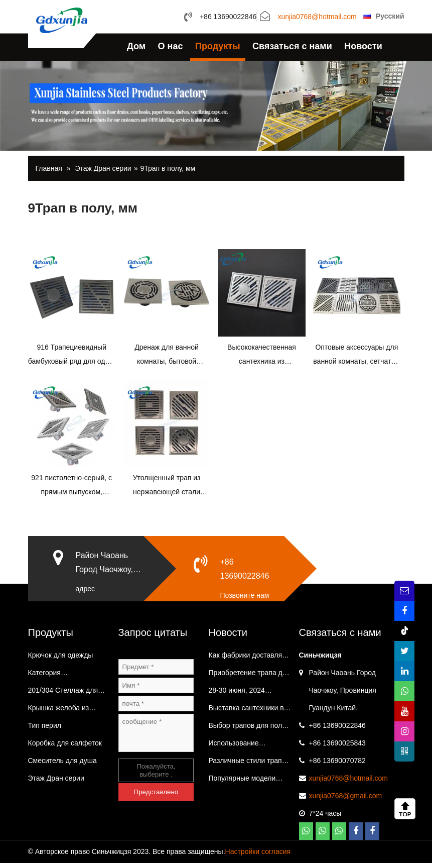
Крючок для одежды (60, 655)
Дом (136, 46)
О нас (170, 46)
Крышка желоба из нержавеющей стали (61, 710)
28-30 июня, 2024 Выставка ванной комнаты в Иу (237, 692)
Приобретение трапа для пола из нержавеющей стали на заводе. (250, 675)
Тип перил (44, 725)
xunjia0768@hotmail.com (316, 17)
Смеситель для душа (62, 761)
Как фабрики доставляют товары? (250, 657)
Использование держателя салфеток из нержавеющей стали (247, 745)
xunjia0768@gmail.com (345, 796)
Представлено (156, 792)
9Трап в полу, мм (167, 168)
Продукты (217, 46)
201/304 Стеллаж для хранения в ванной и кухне (63, 692)
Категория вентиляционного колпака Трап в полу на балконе (66, 675)
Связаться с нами (292, 46)
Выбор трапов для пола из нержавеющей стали (247, 727)
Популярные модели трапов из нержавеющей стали (249, 780)
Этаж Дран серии (103, 168)
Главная (49, 168)
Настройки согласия (258, 851)
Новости (363, 46)
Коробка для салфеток (65, 743)
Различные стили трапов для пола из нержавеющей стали (249, 763)
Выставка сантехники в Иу (246, 710)
